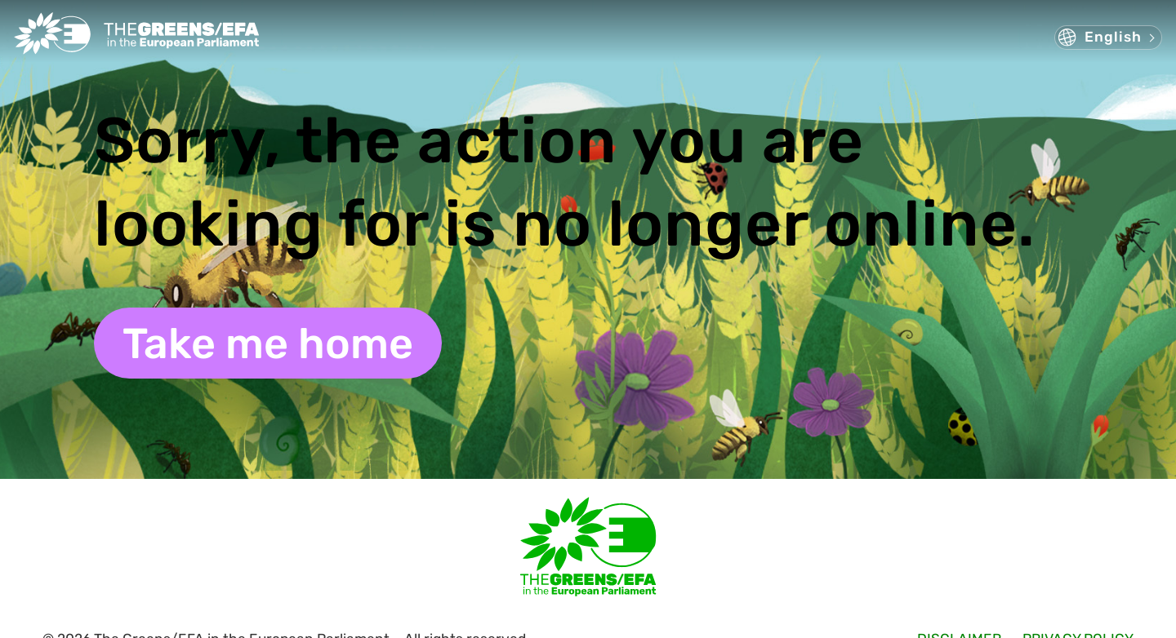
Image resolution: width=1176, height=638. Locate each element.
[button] (1108, 37)
